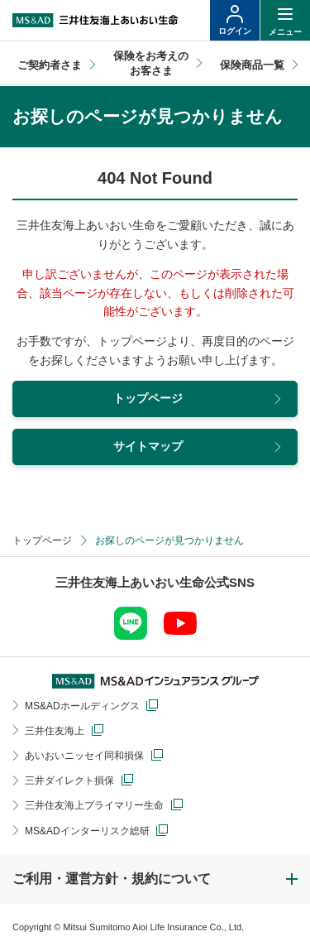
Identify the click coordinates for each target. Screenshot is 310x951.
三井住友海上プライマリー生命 (94, 805)
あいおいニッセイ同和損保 (84, 755)
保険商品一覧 (252, 65)
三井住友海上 (54, 731)
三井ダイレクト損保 (69, 780)
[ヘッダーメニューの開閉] (285, 20)
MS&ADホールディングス (82, 706)
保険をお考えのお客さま (150, 63)
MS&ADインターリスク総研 (87, 831)
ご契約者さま (49, 65)
